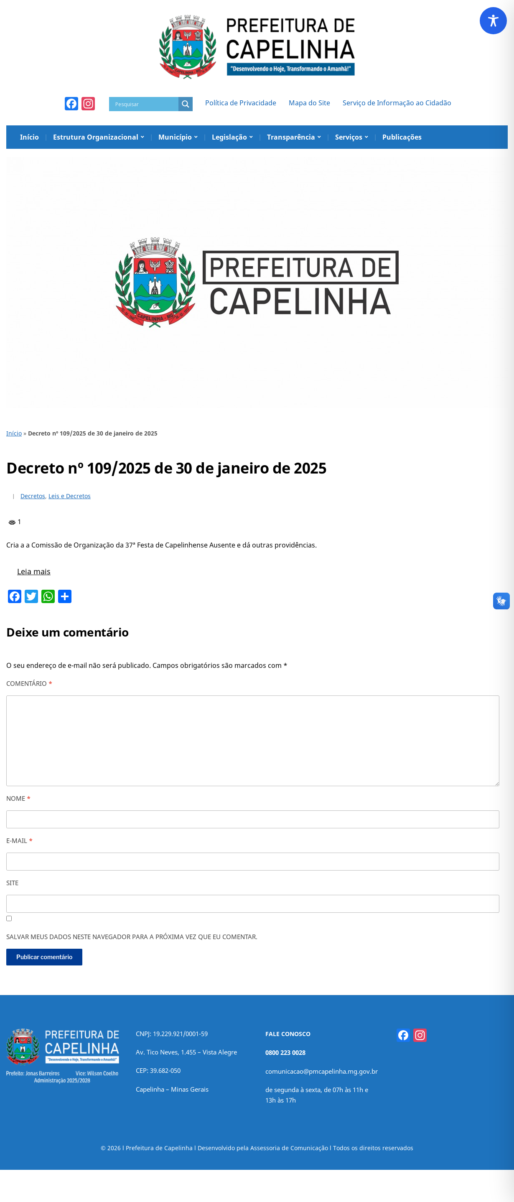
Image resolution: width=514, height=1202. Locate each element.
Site (12, 883)
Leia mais (34, 571)
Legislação (229, 137)
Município (175, 137)
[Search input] (145, 104)
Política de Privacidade (240, 102)
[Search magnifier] (185, 104)
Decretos (32, 496)
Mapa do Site (309, 102)
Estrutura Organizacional (95, 137)
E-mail (19, 840)
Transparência (291, 137)
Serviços (348, 137)
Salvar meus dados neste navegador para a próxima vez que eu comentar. (131, 936)
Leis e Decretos (69, 496)
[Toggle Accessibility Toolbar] (493, 20)
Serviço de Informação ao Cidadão (397, 102)
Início (29, 137)
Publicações (402, 137)
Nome (18, 798)
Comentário (29, 683)
